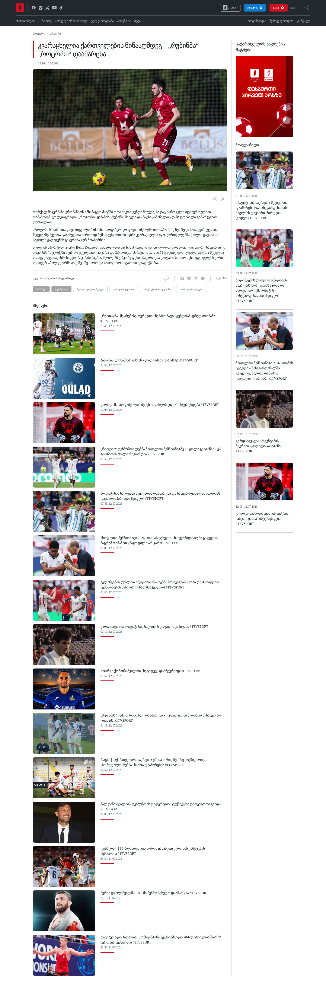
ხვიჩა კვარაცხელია (191, 289)
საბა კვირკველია (123, 289)
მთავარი (39, 33)
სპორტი (55, 33)
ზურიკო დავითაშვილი (90, 289)
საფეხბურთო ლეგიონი (157, 289)
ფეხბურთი (61, 289)
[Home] (20, 7)
